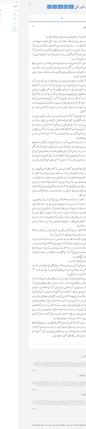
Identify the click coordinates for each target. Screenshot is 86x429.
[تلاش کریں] (11, 4)
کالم (47, 6)
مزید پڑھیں (15, 370)
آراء (36, 6)
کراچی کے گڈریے (68, 356)
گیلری (31, 6)
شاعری (42, 6)
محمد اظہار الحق (63, 7)
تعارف (52, 6)
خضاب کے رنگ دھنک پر (66, 375)
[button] (14, 26)
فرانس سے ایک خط (68, 394)
